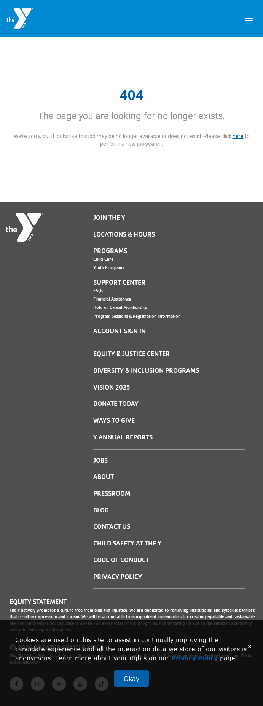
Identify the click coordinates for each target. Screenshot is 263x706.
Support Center (119, 282)
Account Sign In (119, 331)
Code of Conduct (121, 560)
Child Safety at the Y (127, 543)
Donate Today (116, 404)
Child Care (103, 259)
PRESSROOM (111, 494)
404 (131, 95)
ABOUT (103, 477)
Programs (110, 251)
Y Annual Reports (123, 437)
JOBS (100, 460)
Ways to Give (114, 421)
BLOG (101, 510)
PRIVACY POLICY (117, 577)
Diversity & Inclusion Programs (146, 371)
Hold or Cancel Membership (120, 307)
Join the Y (109, 218)
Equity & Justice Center (131, 354)
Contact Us (111, 527)
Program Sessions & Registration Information (136, 316)
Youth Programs (108, 267)
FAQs (98, 290)
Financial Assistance (112, 299)
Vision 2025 (111, 387)
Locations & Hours (124, 235)
